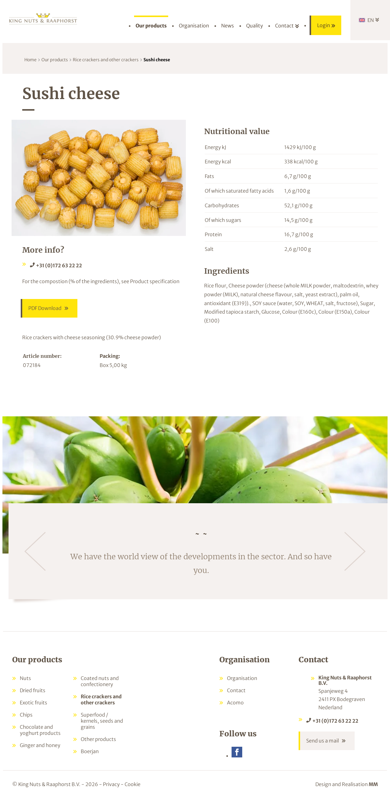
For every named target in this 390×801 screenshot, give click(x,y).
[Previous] (35, 552)
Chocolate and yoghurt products (40, 730)
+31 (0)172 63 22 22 (59, 265)
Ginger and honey (40, 746)
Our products (54, 59)
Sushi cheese (157, 59)
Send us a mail (322, 742)
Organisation (242, 679)
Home (30, 59)
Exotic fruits (33, 703)
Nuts (25, 679)
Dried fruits (32, 691)
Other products (98, 740)
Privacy (111, 785)
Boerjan (90, 752)
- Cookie (130, 785)
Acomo (235, 703)
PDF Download (45, 308)
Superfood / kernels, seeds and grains (102, 721)
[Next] (355, 552)
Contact (236, 691)
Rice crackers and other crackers (106, 59)
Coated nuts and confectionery (100, 682)
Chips (26, 715)
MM (373, 785)
